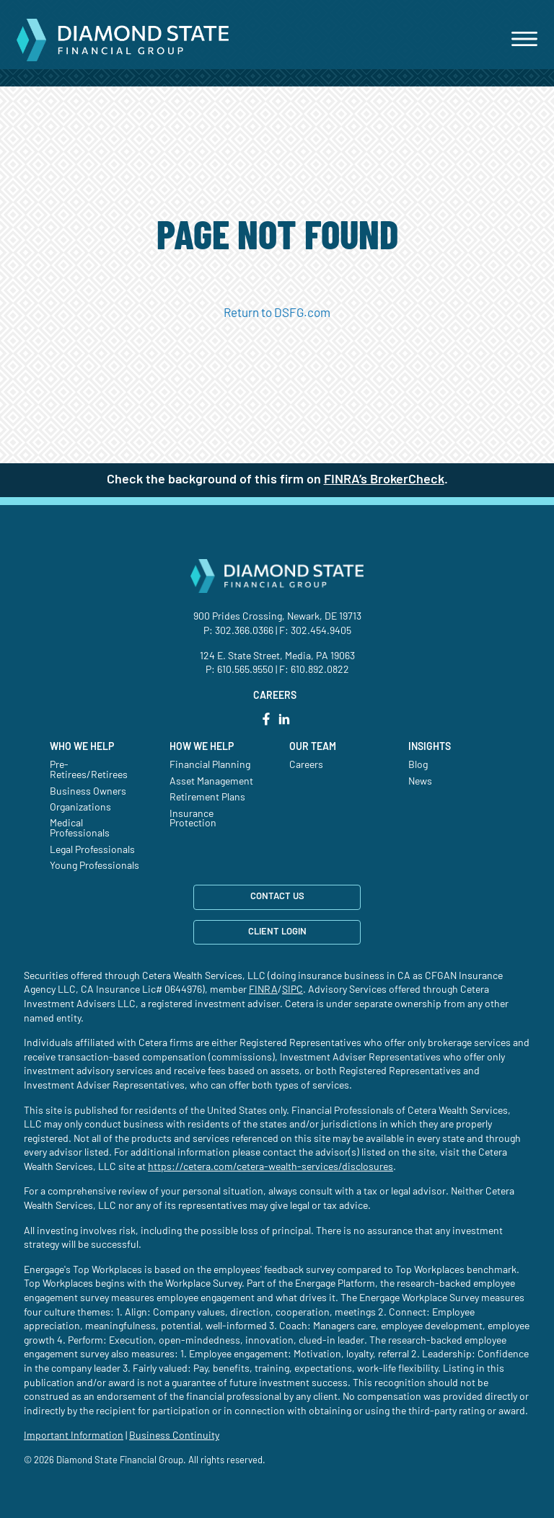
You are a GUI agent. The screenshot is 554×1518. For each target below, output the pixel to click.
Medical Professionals (80, 828)
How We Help (202, 747)
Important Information (73, 1436)
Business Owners (88, 792)
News (420, 782)
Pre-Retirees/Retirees (89, 770)
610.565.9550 (245, 670)
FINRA (263, 990)
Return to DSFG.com (277, 313)
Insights (429, 747)
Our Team (312, 747)
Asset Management (211, 782)
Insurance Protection (193, 819)
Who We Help (82, 747)
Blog (418, 765)
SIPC (292, 990)
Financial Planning (210, 765)
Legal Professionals (92, 850)
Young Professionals (94, 866)
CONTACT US (277, 896)
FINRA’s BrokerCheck (384, 479)
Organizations (80, 808)
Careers (306, 765)
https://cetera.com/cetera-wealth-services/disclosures (270, 1167)
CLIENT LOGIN (277, 932)
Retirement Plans (207, 798)
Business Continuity (174, 1436)
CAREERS (274, 696)
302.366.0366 (244, 631)
